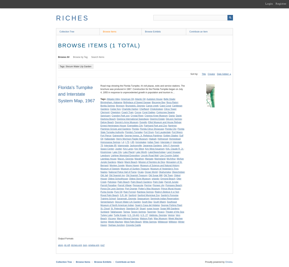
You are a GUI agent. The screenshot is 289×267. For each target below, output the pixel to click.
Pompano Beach (174, 185)
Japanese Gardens (152, 145)
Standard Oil (132, 208)
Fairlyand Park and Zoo (155, 125)
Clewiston (115, 112)
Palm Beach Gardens (141, 182)
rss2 (102, 245)
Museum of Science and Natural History (159, 165)
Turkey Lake (106, 215)
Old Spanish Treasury (136, 175)
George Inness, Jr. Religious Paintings (143, 135)
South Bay (147, 202)
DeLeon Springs (174, 119)
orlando (155, 178)
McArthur (171, 159)
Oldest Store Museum (139, 178)
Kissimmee (105, 152)
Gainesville (117, 135)
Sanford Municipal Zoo (148, 195)
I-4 (122, 142)
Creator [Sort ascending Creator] (211, 74)
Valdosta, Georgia (158, 215)
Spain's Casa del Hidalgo (147, 205)
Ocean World (151, 172)
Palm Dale (158, 182)
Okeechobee (178, 172)
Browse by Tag (80, 57)
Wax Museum (160, 218)
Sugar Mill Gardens (169, 208)
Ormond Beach (167, 178)
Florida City (170, 129)
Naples (103, 172)
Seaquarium (143, 198)
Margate (149, 159)
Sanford (132, 195)
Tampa (126, 212)
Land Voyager (173, 152)
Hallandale (109, 139)
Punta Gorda (106, 192)
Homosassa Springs (110, 142)
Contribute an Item (198, 31)
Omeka (228, 262)
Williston (173, 222)
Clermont (104, 112)
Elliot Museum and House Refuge (164, 122)
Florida (135, 129)
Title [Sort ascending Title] (204, 74)
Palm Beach (124, 182)
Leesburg (105, 155)
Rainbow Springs (145, 192)
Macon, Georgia (125, 159)
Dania (172, 115)
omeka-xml (93, 245)
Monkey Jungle (116, 165)
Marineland (159, 159)
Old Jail (104, 175)
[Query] (193, 17)
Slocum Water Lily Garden (128, 202)
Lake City (117, 152)
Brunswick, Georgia (135, 105)
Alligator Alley (113, 99)
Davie (179, 115)
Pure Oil (118, 192)
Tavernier (151, 212)
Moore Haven (132, 165)
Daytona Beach (108, 119)
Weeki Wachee (115, 222)
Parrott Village (124, 185)
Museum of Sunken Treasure (135, 168)
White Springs (150, 222)
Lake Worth (141, 152)
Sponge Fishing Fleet (171, 205)
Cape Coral (165, 105)
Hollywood (163, 139)
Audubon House (154, 99)
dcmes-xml (76, 245)
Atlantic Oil (140, 99)
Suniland (104, 212)
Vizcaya (112, 218)
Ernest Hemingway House (113, 125)
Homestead (174, 139)
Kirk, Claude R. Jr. (175, 149)
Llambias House (108, 159)
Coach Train (127, 112)
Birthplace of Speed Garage (137, 102)
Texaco (160, 212)
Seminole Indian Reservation (164, 198)
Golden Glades (170, 135)
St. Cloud (104, 208)
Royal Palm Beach (109, 195)
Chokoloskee (156, 109)
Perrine (148, 185)
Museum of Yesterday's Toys (164, 168)
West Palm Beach (133, 222)
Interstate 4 (165, 142)
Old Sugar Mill (155, 175)
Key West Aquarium (154, 149)
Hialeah (152, 139)
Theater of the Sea (175, 212)
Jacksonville (136, 145)
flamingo (172, 125)
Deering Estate (157, 119)
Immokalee (140, 142)
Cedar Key (115, 109)
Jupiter (118, 149)
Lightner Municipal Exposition (125, 155)
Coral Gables (148, 112)
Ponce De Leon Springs (112, 188)
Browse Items (109, 31)
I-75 (127, 142)
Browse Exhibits (153, 31)
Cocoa (138, 112)
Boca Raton (172, 102)
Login (269, 3)
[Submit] (230, 17)
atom (60, 245)
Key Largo (128, 149)
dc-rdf (67, 245)
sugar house (153, 208)
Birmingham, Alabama (111, 102)
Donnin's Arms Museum (126, 122)
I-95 (132, 142)
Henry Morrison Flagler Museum (132, 139)
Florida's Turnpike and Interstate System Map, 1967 (76, 94)
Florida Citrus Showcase (152, 129)
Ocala (140, 172)
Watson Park (146, 218)
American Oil (127, 99)
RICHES (72, 18)
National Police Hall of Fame (122, 172)
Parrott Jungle (171, 182)
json (85, 245)
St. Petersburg (118, 208)
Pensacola (138, 185)
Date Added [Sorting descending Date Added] (223, 74)
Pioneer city (158, 185)
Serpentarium (107, 202)
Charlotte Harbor (130, 109)
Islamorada (123, 145)
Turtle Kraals (120, 215)
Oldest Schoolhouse (118, 178)
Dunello (143, 122)
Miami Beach (130, 162)
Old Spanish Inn (117, 175)
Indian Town (153, 142)
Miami (120, 162)
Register (281, 3)
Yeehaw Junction (116, 225)
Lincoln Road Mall (149, 155)
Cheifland (144, 109)
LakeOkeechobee (157, 152)
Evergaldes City (135, 125)
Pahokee (112, 182)
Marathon (139, 159)
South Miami (159, 202)
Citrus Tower (170, 109)
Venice (171, 215)
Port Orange (131, 188)
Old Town (168, 175)
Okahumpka (165, 172)
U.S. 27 (144, 215)
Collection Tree (67, 31)
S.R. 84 (123, 195)
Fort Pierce (105, 135)
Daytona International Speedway (133, 119)
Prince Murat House (171, 188)
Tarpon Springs (138, 212)
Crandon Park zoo (121, 115)
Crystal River (137, 115)
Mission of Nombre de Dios (151, 162)
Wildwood (162, 222)
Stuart (143, 208)
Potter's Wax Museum (149, 188)
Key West (139, 149)
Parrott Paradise (108, 185)
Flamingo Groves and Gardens (115, 129)
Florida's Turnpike (133, 132)
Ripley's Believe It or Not (167, 192)
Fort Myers (177, 132)
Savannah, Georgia (126, 198)
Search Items (97, 57)
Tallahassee (116, 212)
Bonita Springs (107, 105)
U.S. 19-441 (133, 215)
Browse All (63, 57)
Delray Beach (107, 122)
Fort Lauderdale (163, 132)
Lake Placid (128, 152)
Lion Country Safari (169, 155)
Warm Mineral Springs (128, 218)
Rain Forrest (129, 192)
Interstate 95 (110, 145)
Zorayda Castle (133, 225)
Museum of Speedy (109, 168)
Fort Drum (149, 132)
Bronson (120, 105)
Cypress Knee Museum (156, 115)
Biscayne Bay (158, 102)
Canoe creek (152, 105)
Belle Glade (169, 99)
